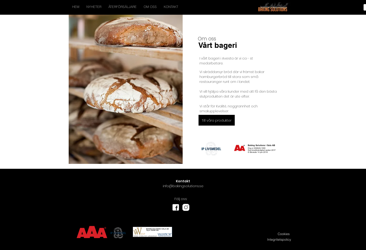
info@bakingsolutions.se (183, 186)
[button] (217, 120)
